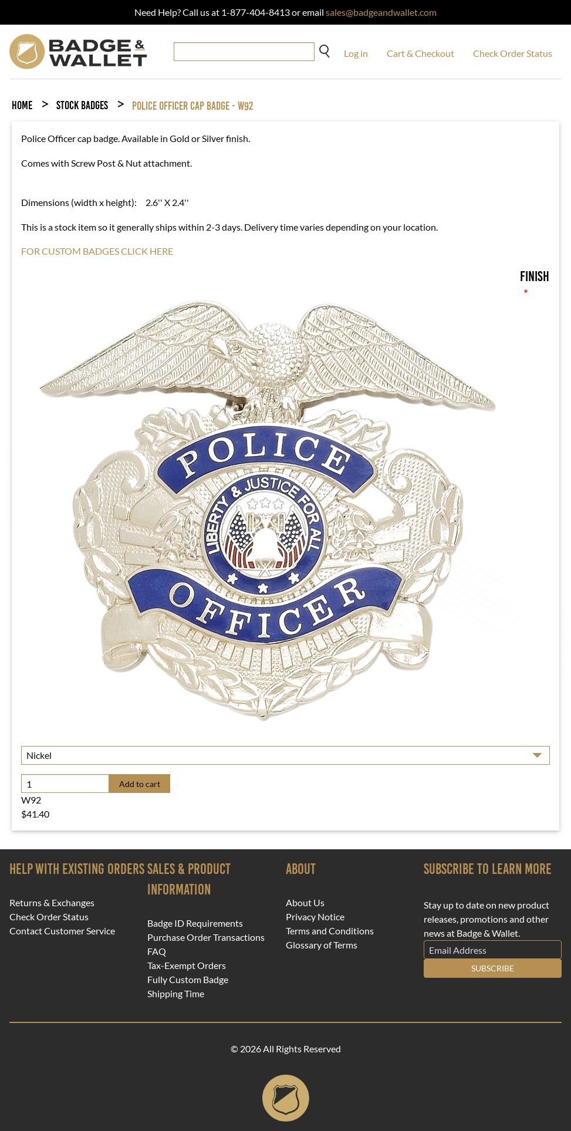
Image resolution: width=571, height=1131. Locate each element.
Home (22, 105)
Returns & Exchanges (51, 902)
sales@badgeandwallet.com (381, 12)
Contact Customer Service (62, 931)
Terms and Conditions (330, 931)
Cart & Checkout (420, 53)
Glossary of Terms (321, 945)
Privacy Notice (315, 916)
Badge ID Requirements (195, 923)
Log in (356, 53)
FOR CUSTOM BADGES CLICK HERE (97, 250)
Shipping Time (175, 993)
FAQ (156, 951)
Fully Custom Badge (187, 979)
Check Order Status (512, 53)
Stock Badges (82, 105)
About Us (305, 902)
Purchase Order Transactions (206, 937)
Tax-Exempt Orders (186, 965)
